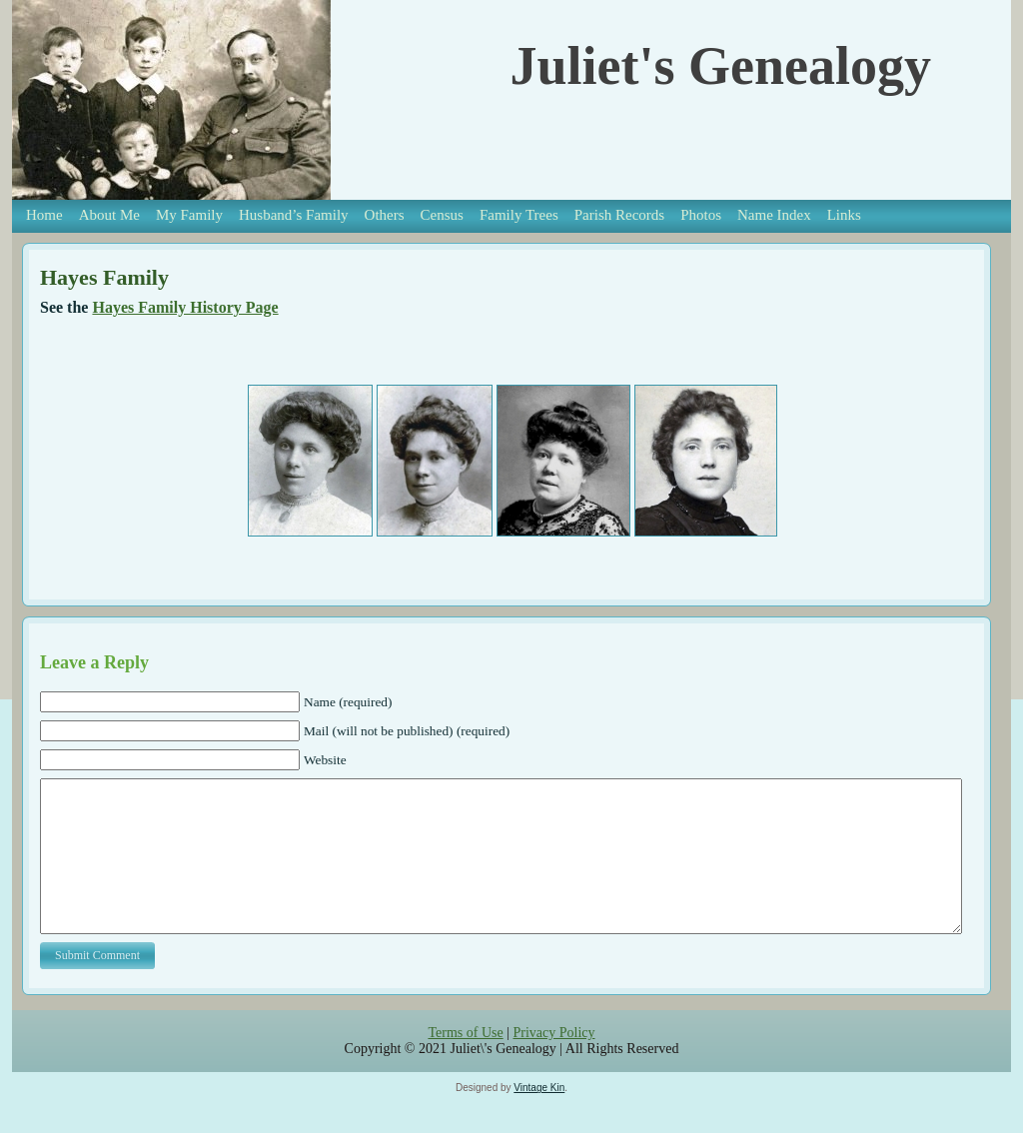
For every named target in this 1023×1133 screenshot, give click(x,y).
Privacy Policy (553, 1062)
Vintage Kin (538, 1117)
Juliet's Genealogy (721, 66)
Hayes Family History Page (185, 307)
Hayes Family (104, 277)
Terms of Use (465, 1062)
